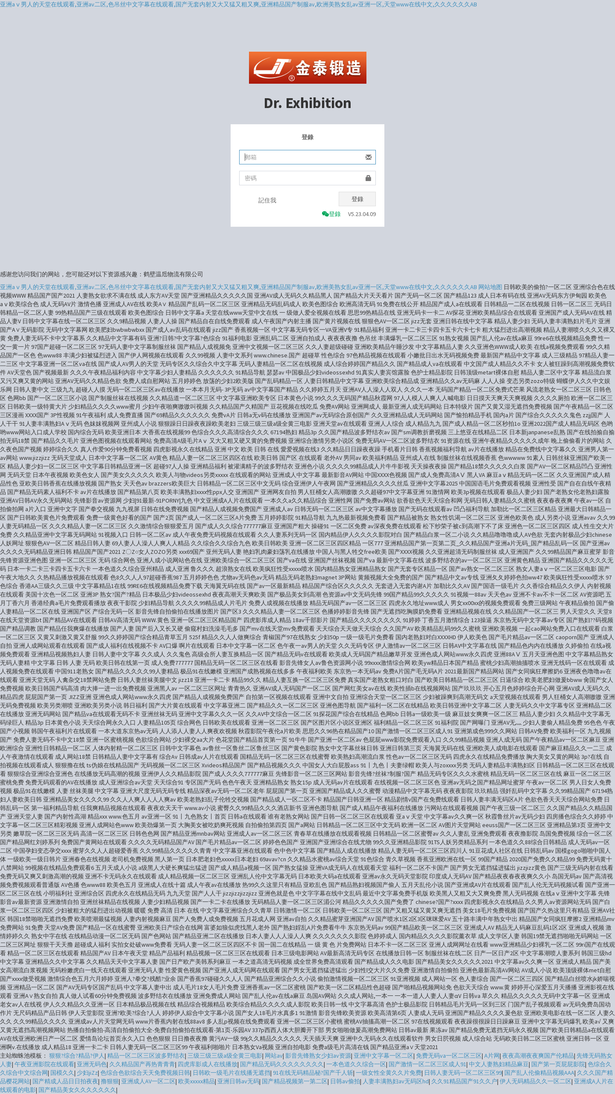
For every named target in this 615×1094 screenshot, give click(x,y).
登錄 (357, 199)
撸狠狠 (110, 1081)
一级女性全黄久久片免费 (389, 1072)
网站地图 (490, 287)
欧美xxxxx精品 (196, 1081)
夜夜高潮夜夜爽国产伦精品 (538, 1055)
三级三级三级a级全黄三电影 (224, 1055)
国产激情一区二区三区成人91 (427, 1064)
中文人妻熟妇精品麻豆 (499, 1064)
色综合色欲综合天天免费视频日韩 (145, 1072)
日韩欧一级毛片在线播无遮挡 (231, 1072)
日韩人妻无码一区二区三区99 (463, 1072)
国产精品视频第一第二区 (295, 1081)
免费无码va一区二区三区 (449, 1055)
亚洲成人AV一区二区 (148, 1081)
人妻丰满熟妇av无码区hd (396, 1081)
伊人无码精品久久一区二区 (535, 1081)
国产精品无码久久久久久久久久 (282, 1064)
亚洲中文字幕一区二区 (383, 1055)
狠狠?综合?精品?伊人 (77, 1055)
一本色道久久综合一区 (356, 1064)
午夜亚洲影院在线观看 (44, 1064)
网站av (274, 1055)
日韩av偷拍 (345, 1081)
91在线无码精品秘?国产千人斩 (313, 1072)
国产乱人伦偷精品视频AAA (539, 1072)
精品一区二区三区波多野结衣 (146, 1055)
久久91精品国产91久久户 (464, 1081)
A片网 (492, 1055)
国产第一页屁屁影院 (558, 1064)
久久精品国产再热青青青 (142, 1064)
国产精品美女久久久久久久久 (77, 1090)
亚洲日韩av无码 (238, 1081)
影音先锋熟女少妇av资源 (318, 1055)
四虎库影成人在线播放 (207, 1064)
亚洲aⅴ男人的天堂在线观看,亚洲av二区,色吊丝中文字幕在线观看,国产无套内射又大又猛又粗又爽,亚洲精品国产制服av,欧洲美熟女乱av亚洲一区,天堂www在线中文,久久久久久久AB (238, 4)
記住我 (267, 200)
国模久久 (62, 1072)
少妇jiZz (87, 1072)
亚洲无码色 (92, 1064)
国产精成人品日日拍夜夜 (65, 1081)
